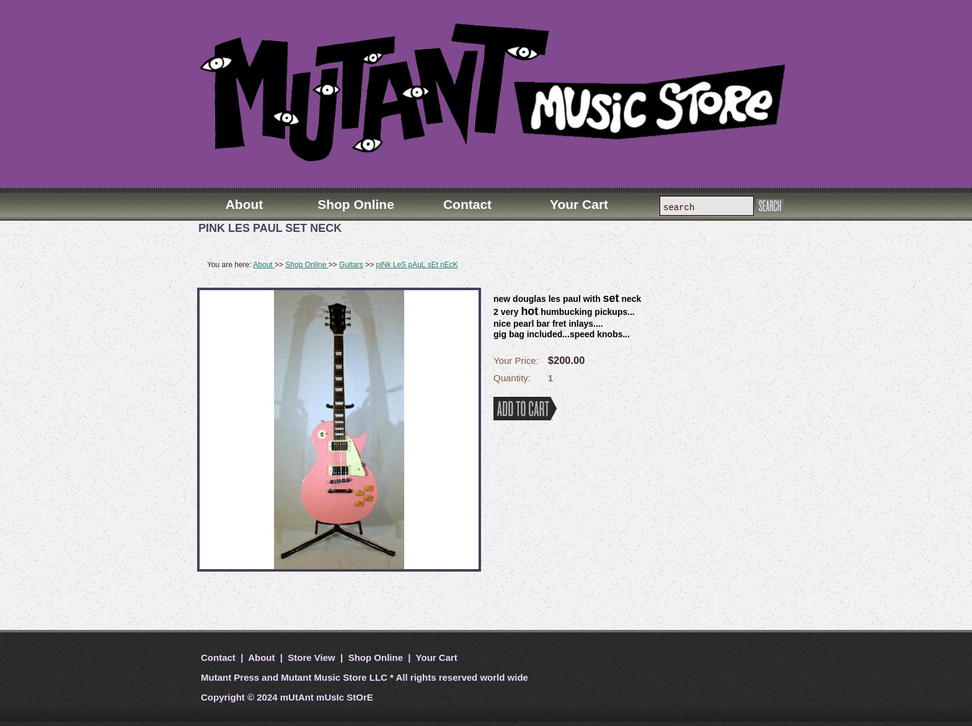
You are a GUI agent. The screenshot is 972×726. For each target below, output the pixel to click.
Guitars (351, 264)
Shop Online (306, 264)
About (264, 264)
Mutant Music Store (323, 677)
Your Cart (435, 657)
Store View (311, 657)
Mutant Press (230, 677)
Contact (219, 657)
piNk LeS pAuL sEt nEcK (416, 264)
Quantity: (512, 378)
